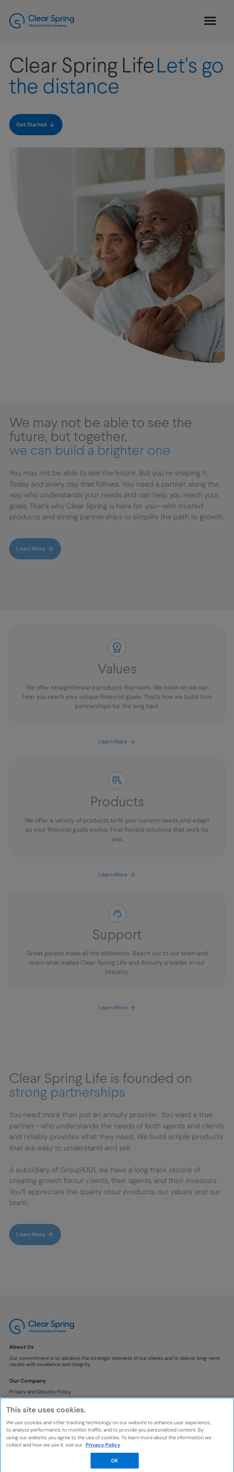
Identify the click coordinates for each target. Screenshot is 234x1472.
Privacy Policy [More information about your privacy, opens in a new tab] (103, 1447)
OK (114, 1462)
